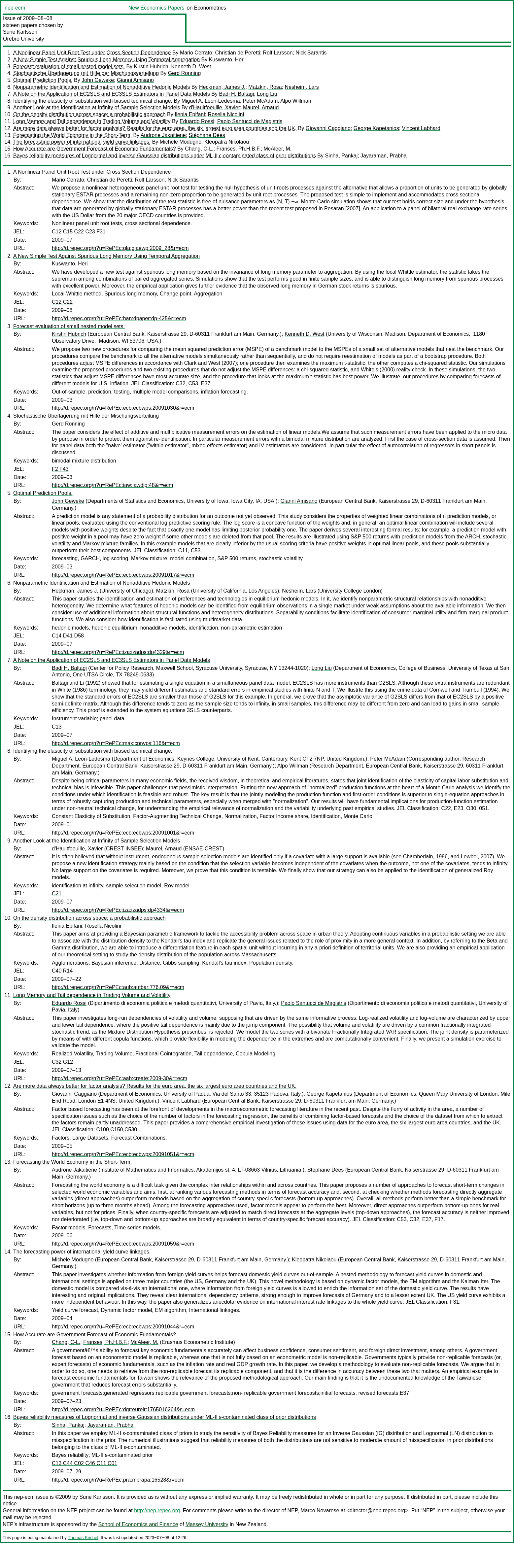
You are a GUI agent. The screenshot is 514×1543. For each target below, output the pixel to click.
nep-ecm (15, 8)
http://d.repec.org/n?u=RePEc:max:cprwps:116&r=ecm (116, 743)
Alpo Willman (295, 101)
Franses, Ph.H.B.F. (238, 149)
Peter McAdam (260, 101)
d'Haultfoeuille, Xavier (214, 107)
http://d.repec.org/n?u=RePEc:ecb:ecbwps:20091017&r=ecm (123, 575)
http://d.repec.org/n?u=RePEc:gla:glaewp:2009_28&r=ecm (120, 248)
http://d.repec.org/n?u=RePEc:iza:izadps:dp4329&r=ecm (118, 652)
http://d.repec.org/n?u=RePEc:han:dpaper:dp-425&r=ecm (119, 318)
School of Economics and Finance (138, 1524)
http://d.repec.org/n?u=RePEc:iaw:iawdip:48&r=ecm (112, 485)
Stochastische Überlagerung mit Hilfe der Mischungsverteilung (86, 73)
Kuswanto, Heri (227, 59)
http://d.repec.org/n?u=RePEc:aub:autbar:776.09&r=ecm (118, 987)
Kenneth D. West (191, 66)
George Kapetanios (376, 128)
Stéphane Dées (207, 135)
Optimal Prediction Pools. (43, 80)
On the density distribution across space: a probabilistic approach (89, 114)
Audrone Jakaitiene (163, 135)
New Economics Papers (156, 8)
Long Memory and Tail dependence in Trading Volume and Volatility (91, 121)
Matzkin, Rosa (265, 87)
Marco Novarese (319, 1510)
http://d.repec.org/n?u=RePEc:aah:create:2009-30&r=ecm (119, 1078)
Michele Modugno (180, 142)
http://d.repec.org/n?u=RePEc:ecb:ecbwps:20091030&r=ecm (123, 408)
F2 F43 (60, 469)
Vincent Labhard (421, 128)
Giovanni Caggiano (328, 128)
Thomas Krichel (83, 1537)
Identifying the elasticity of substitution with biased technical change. (92, 101)
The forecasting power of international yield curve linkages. (82, 142)
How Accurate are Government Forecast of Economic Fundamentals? (94, 149)
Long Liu (267, 94)
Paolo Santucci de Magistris (249, 121)
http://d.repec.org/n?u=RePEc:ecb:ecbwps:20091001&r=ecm (123, 833)
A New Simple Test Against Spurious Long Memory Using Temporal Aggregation (106, 59)
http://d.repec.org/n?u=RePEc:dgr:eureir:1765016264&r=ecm (123, 1409)
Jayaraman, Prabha (383, 155)
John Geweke (98, 80)
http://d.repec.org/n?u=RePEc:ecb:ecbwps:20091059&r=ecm (123, 1244)
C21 (56, 893)
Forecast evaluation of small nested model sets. (69, 66)
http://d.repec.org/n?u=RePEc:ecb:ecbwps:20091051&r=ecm (123, 1154)
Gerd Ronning (184, 73)
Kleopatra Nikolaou (226, 142)
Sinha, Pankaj (341, 155)
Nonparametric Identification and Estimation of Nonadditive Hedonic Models (101, 87)
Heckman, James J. (222, 87)
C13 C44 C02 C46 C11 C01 (84, 1463)
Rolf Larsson (278, 52)
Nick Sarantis (310, 52)
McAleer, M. (277, 149)
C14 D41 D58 (68, 635)
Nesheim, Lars (302, 87)
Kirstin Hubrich (151, 66)
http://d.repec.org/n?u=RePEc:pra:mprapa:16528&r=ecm (118, 1480)
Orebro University (23, 39)
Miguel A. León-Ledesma (211, 101)
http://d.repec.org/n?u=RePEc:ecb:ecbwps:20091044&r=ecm (123, 1326)
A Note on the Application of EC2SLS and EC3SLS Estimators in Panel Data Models (111, 94)
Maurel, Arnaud (261, 107)
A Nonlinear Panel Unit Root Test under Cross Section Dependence (92, 52)
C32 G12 (62, 1062)
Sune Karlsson (20, 32)
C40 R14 (62, 971)
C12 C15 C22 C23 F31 (79, 231)
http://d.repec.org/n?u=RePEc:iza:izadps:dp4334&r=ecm (118, 910)
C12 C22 (62, 302)
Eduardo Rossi (197, 121)
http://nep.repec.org (157, 1510)
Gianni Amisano (135, 80)
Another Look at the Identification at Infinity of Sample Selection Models (96, 107)
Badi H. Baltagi (236, 94)
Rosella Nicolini (226, 114)
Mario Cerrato (196, 52)
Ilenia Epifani (190, 114)
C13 (56, 727)
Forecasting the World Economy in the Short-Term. (72, 135)
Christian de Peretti (237, 52)
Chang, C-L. (199, 149)
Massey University (207, 1524)
